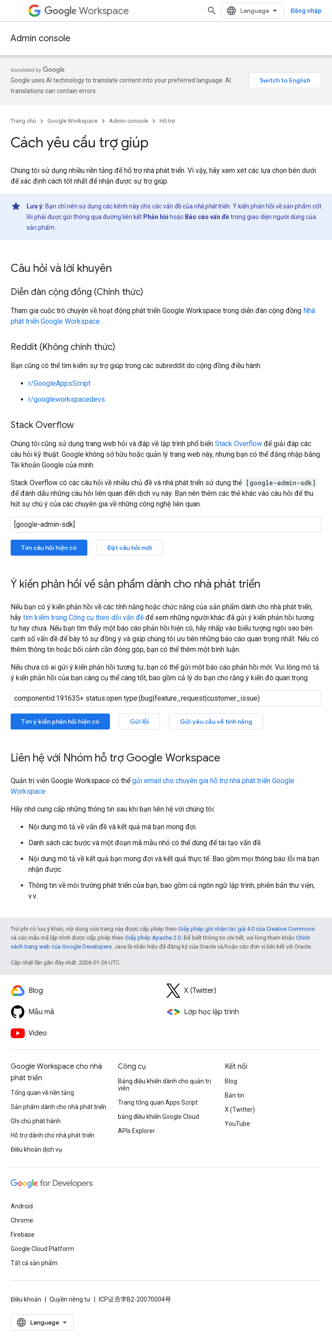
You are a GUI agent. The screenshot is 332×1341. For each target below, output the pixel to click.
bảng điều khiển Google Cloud (158, 1116)
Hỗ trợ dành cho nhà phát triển (52, 1135)
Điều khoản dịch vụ (36, 1149)
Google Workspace (72, 121)
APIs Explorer (136, 1130)
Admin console (40, 38)
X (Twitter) (240, 1109)
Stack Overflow (238, 443)
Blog (231, 1081)
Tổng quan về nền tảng (42, 1092)
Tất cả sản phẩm (34, 1262)
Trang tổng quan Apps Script (158, 1102)
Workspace (86, 11)
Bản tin (234, 1095)
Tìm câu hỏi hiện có (49, 548)
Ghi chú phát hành (36, 1121)
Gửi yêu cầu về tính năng (216, 721)
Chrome (22, 1220)
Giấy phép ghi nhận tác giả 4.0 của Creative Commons (246, 928)
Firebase (23, 1234)
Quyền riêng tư (70, 1299)
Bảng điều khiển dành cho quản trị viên (164, 1085)
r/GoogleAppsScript (59, 383)
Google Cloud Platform (42, 1248)
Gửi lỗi (139, 721)
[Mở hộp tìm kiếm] (212, 10)
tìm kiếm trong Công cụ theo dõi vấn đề (83, 617)
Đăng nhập (306, 10)
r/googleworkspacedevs (66, 399)
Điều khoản (26, 1299)
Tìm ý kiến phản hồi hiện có (60, 721)
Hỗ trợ (167, 121)
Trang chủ (23, 121)
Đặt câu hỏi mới (129, 548)
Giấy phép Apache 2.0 (153, 937)
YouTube (237, 1123)
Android (22, 1206)
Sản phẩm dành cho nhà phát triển (58, 1106)
